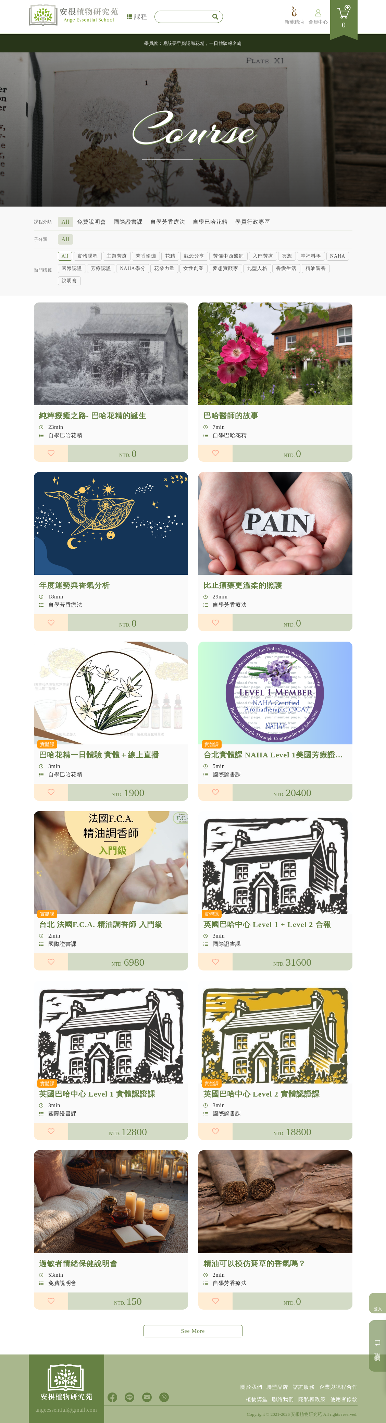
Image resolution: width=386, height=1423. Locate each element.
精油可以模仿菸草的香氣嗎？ (254, 1296)
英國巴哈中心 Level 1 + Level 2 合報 (267, 957)
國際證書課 (128, 221)
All (66, 221)
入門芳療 (263, 255)
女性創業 (193, 267)
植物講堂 (249, 1398)
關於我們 (243, 1384)
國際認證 (72, 267)
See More (193, 1331)
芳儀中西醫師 (228, 255)
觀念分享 (194, 255)
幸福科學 (311, 255)
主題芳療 (117, 255)
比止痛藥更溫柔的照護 (242, 618)
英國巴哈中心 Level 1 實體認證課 (97, 1127)
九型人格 (257, 267)
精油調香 (316, 267)
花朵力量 (164, 267)
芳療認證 (101, 267)
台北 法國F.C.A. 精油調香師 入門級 (101, 957)
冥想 (287, 255)
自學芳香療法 (167, 221)
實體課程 (87, 255)
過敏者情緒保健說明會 (78, 1296)
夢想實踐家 (225, 267)
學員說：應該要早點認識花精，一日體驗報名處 (193, 43)
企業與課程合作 (337, 1384)
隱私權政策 (308, 1398)
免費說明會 (91, 221)
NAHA (337, 255)
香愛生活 (286, 267)
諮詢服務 (300, 1384)
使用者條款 (343, 1398)
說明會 (69, 280)
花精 (170, 255)
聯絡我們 (277, 1398)
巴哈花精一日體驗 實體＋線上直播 (99, 788)
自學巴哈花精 (210, 221)
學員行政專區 (252, 221)
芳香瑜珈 (146, 255)
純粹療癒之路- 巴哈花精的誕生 (93, 449)
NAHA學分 (132, 267)
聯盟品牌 (271, 1384)
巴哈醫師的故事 (231, 449)
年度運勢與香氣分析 (74, 618)
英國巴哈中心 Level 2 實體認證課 (261, 1127)
